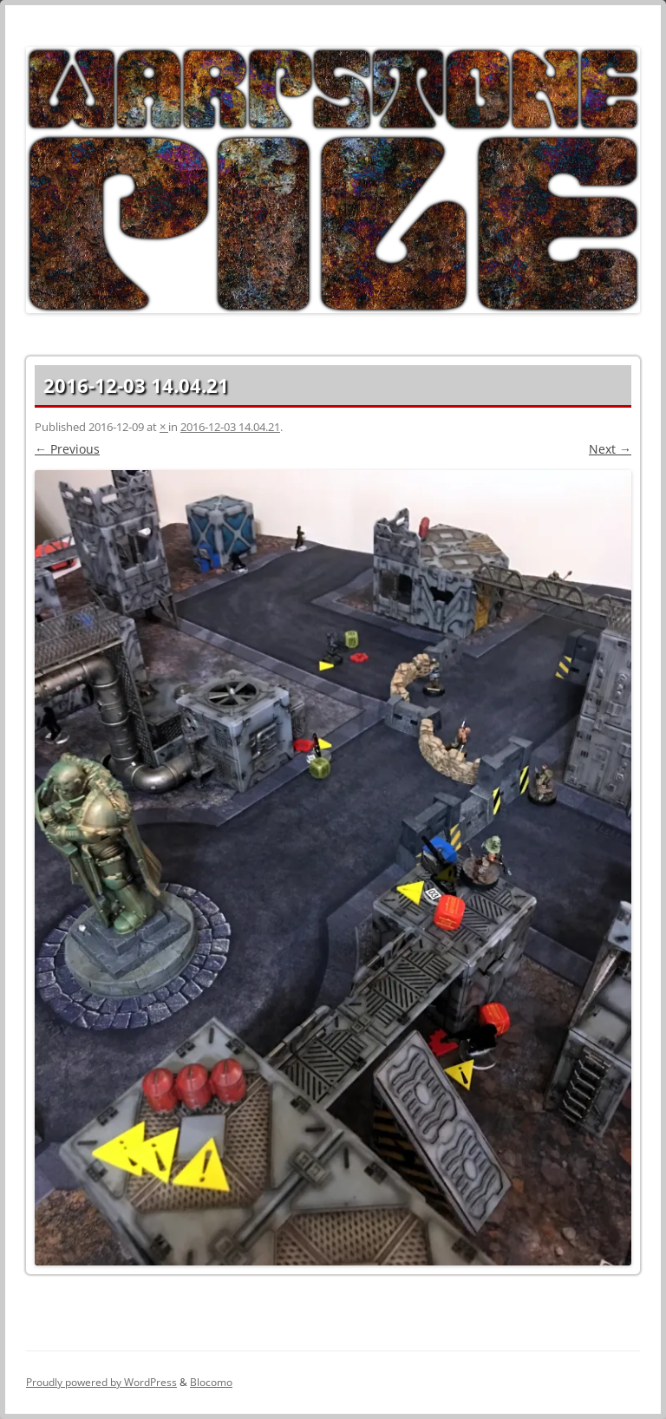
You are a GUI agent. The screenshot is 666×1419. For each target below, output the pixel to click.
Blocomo (211, 1382)
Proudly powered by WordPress (101, 1382)
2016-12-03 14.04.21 (230, 427)
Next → (610, 449)
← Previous (67, 449)
